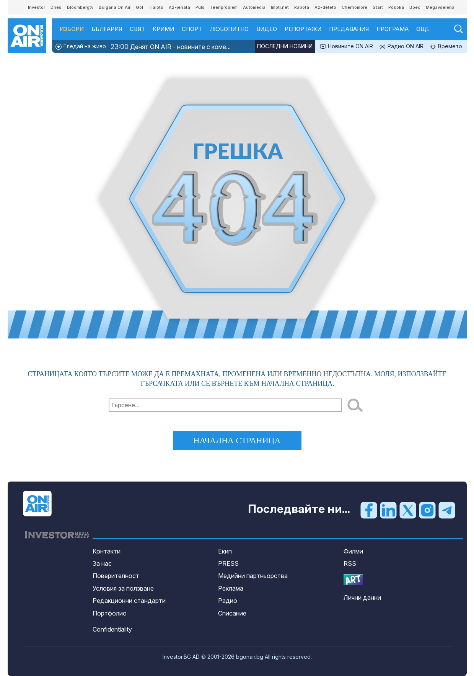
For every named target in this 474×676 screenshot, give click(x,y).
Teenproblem (224, 7)
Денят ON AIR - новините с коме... (171, 46)
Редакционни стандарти (129, 600)
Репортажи (303, 29)
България (106, 29)
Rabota (301, 7)
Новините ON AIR (346, 46)
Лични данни (362, 597)
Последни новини (285, 46)
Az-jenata (179, 7)
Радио (227, 600)
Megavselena (440, 7)
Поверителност (116, 575)
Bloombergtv (80, 7)
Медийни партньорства (253, 575)
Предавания (349, 29)
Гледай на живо (80, 46)
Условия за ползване (123, 588)
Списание (232, 613)
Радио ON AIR (401, 46)
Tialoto (155, 7)
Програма (392, 29)
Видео (266, 29)
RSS (350, 563)
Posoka (396, 7)
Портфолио (110, 613)
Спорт (192, 29)
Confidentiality (112, 629)
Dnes (56, 7)
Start (378, 7)
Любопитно (229, 29)
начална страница (237, 440)
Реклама (230, 588)
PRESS (228, 563)
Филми (353, 551)
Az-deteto (325, 7)
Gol (139, 7)
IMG (17, 7)
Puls (200, 7)
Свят (137, 29)
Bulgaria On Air (114, 7)
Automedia (254, 7)
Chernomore (354, 7)
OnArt (353, 579)
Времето (446, 46)
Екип (225, 551)
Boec (414, 7)
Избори (72, 29)
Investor (36, 7)
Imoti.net (280, 7)
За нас (102, 563)
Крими (163, 29)
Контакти (107, 551)
